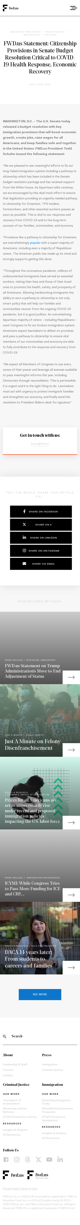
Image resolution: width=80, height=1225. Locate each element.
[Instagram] (17, 1159)
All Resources (11, 1135)
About (8, 1055)
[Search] (4, 1036)
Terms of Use (28, 1189)
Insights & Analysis (15, 1130)
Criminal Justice (52, 1070)
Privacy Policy (11, 1189)
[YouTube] (49, 1159)
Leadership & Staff (15, 1064)
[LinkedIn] (60, 1159)
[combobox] (63, 8)
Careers (8, 1075)
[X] (38, 1159)
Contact (8, 1070)
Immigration (50, 1064)
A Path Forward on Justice (20, 1117)
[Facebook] (6, 1159)
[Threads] (28, 1159)
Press (47, 1055)
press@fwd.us (40, 444)
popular (35, 243)
